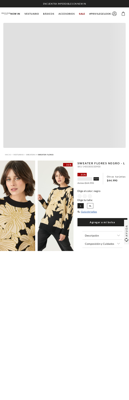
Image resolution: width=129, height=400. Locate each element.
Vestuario (18, 155)
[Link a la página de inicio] (8, 155)
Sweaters (31, 155)
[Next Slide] (70, 206)
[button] (111, 13)
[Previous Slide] (5, 206)
